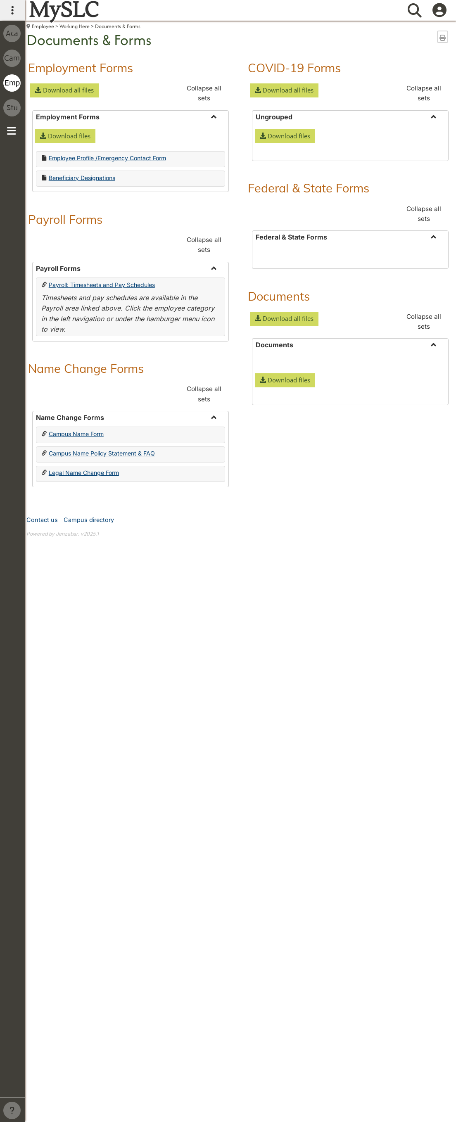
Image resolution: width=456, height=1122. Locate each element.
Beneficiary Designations (82, 177)
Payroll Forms (65, 219)
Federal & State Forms (308, 311)
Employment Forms (80, 67)
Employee (43, 26)
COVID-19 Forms (294, 67)
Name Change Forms (86, 368)
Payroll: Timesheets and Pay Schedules (102, 284)
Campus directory (89, 808)
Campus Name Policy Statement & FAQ (102, 453)
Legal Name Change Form (84, 472)
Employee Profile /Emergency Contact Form (107, 157)
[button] (64, 90)
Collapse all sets (204, 93)
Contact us (42, 808)
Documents (279, 543)
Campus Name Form (76, 433)
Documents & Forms (117, 26)
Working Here (74, 26)
